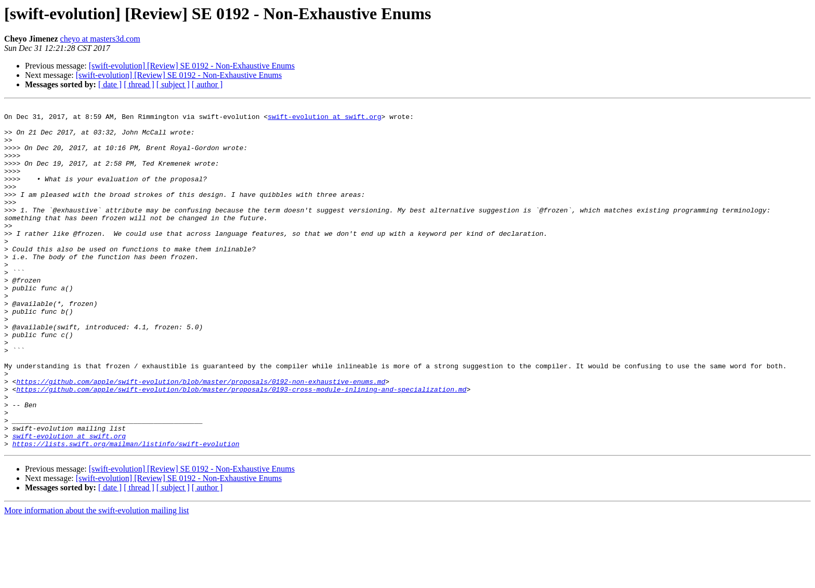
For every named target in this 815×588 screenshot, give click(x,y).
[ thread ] (139, 84)
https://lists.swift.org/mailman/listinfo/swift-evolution (126, 512)
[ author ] (207, 84)
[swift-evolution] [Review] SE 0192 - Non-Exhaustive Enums (192, 65)
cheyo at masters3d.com (100, 38)
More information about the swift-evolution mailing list (96, 578)
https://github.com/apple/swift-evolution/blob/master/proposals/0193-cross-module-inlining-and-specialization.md (241, 446)
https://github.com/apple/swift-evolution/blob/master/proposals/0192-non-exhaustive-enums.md (200, 437)
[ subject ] (173, 84)
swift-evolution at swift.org (324, 119)
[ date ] (110, 84)
